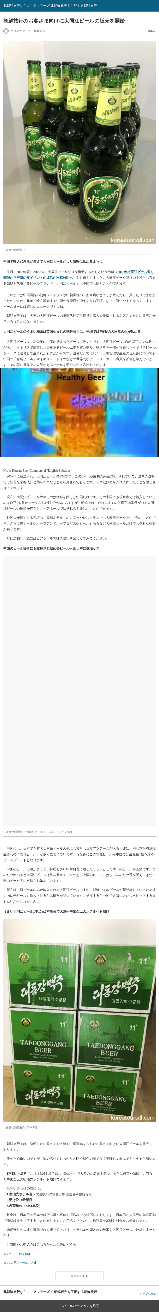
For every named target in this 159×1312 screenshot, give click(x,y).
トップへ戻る (148, 1293)
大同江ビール (19, 1262)
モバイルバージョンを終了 (79, 1306)
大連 (34, 1262)
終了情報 (25, 1254)
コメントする (79, 1276)
